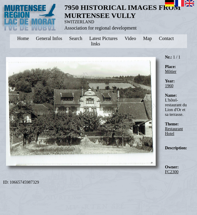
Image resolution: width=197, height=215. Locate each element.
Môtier (170, 71)
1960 (169, 86)
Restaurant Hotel (174, 131)
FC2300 (171, 172)
